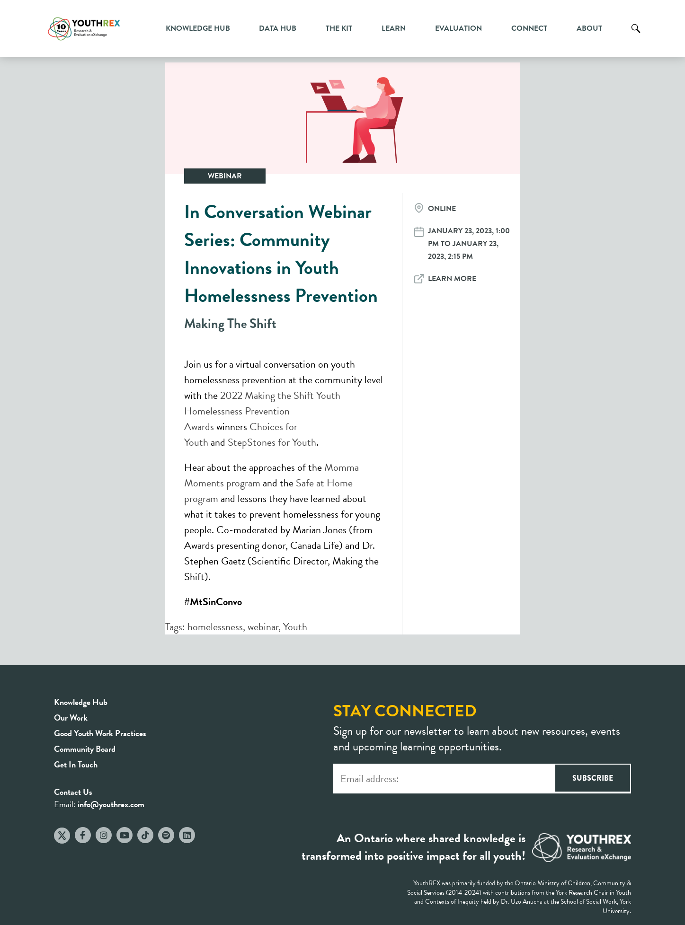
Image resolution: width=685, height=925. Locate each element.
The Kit (339, 28)
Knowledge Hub (198, 28)
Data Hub (277, 28)
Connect (529, 28)
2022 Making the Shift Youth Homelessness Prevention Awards (262, 411)
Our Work (71, 717)
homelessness (215, 626)
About (589, 28)
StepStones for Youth (272, 442)
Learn (394, 28)
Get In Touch (76, 764)
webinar (263, 626)
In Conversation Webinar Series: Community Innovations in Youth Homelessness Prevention (281, 253)
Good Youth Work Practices (100, 733)
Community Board (85, 748)
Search (636, 35)
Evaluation (458, 28)
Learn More (452, 278)
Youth (295, 626)
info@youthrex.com (111, 804)
